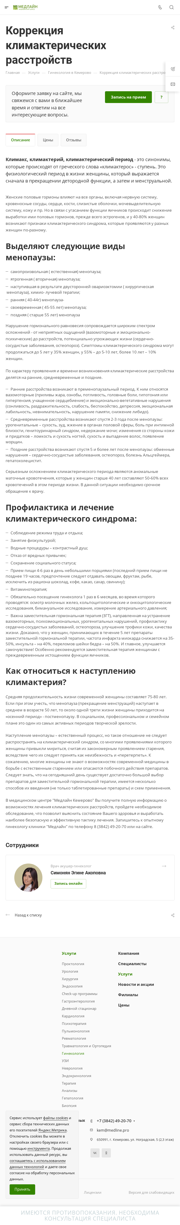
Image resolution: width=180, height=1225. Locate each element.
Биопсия (69, 1105)
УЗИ (65, 1060)
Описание (20, 140)
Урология (70, 971)
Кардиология (73, 1016)
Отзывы (73, 140)
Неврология (72, 1068)
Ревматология (74, 1038)
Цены (48, 140)
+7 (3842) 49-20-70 (114, 1120)
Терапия (69, 1083)
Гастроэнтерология (78, 1001)
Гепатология (72, 1098)
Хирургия (70, 978)
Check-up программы (80, 993)
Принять (22, 1189)
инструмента (38, 1148)
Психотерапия (74, 1023)
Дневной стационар (79, 1008)
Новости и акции (136, 984)
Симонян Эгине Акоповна (78, 873)
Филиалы (128, 994)
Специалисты (132, 963)
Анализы (69, 1090)
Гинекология (73, 1053)
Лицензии (92, 1192)
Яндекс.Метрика (52, 1130)
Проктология (73, 963)
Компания (128, 953)
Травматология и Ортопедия (86, 1045)
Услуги (69, 953)
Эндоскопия (72, 986)
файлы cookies (55, 1117)
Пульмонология (76, 1031)
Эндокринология (76, 1075)
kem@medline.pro (113, 1130)
